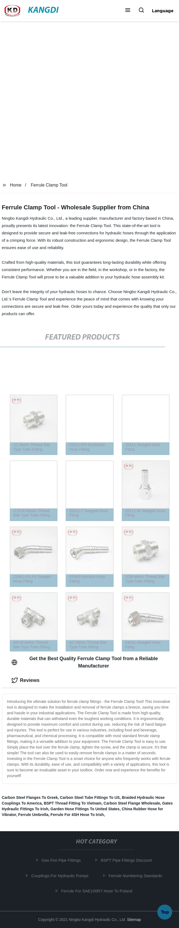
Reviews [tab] (25, 680)
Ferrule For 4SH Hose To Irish (77, 814)
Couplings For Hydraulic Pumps (61, 875)
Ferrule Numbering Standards (136, 875)
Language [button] (163, 10)
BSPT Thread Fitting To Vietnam (72, 803)
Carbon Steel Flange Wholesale (132, 803)
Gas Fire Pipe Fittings (62, 860)
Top (165, 911)
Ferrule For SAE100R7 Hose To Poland (97, 891)
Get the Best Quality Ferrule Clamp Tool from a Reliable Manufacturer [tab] (84, 662)
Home (15, 185)
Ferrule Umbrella (33, 814)
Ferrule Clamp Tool (49, 185)
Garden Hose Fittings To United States (85, 809)
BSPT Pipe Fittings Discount (127, 860)
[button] (128, 10)
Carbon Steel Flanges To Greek (30, 797)
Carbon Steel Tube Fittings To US (90, 797)
